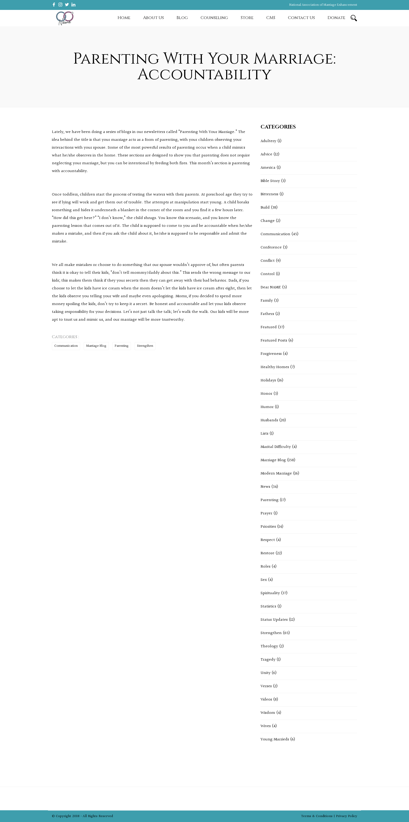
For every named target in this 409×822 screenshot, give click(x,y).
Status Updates (274, 620)
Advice (266, 154)
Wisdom (268, 713)
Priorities (268, 526)
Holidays (268, 380)
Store (247, 18)
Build (265, 207)
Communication (66, 346)
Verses (266, 686)
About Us (153, 18)
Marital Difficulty (276, 447)
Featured (269, 327)
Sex (264, 580)
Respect (268, 540)
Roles (265, 566)
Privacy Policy (346, 816)
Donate (336, 18)
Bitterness (269, 194)
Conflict (268, 261)
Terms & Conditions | (318, 816)
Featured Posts (274, 340)
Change (268, 221)
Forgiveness (271, 354)
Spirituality (270, 593)
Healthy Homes (275, 367)
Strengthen (145, 346)
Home (124, 18)
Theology (269, 646)
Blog (182, 18)
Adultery (268, 141)
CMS (270, 18)
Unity (265, 673)
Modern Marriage (276, 473)
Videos (266, 699)
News (265, 487)
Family (267, 300)
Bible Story (270, 181)
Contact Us (301, 18)
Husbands (269, 420)
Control (268, 274)
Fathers (267, 314)
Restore (267, 553)
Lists (264, 433)
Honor (266, 394)
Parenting (122, 346)
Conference (271, 247)
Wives (266, 726)
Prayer (266, 513)
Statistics (268, 606)
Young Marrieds (275, 739)
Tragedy (268, 659)
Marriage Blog (96, 346)
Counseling (214, 18)
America (268, 168)
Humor (267, 407)
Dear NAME (271, 287)
